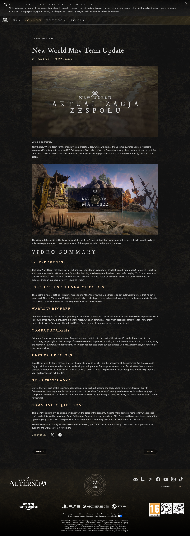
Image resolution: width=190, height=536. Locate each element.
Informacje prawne (70, 514)
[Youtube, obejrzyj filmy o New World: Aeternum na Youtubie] (166, 479)
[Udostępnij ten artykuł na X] (52, 435)
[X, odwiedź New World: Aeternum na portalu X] (151, 479)
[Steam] (119, 506)
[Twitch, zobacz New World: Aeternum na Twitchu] (143, 479)
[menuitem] (16, 20)
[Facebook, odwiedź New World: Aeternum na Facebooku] (158, 479)
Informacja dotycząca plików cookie (114, 514)
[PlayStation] (71, 506)
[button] (95, 101)
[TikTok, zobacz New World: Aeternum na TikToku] (181, 479)
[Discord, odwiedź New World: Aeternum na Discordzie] (135, 479)
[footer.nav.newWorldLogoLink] (28, 482)
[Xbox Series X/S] (95, 506)
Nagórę (95, 485)
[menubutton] (171, 486)
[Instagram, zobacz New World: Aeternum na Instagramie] (173, 479)
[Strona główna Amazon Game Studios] (29, 507)
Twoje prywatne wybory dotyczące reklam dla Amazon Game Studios (95, 516)
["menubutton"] (16, 20)
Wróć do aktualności (48, 38)
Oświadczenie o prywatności (89, 514)
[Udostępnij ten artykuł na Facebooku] (60, 435)
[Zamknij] (186, 3)
